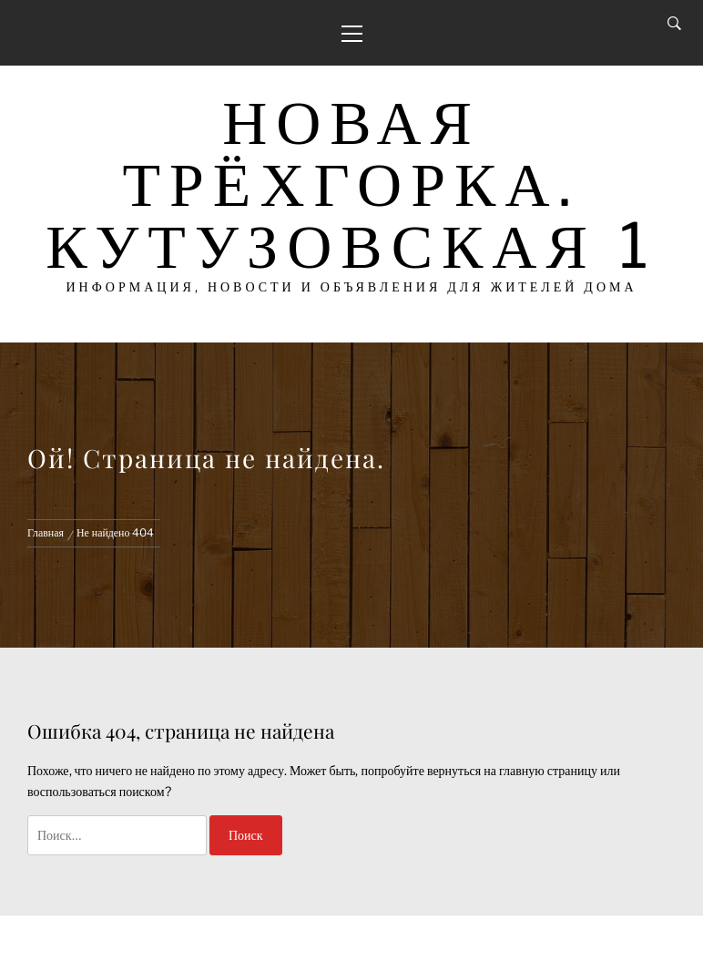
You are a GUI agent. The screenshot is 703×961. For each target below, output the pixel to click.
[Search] (674, 23)
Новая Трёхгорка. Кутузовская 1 (351, 183)
